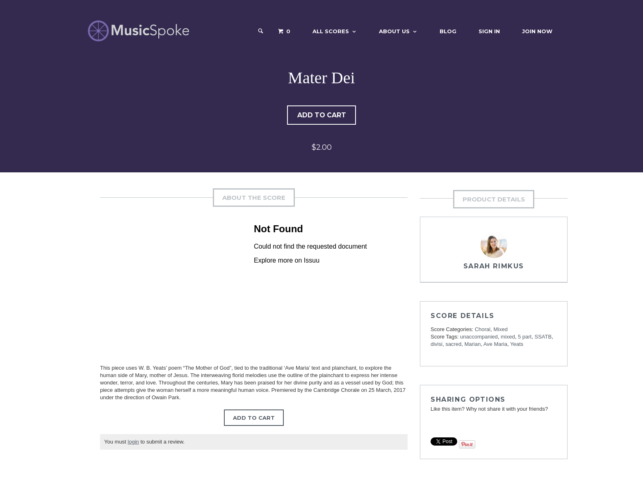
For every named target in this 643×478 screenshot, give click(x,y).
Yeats (516, 344)
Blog (448, 31)
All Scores (330, 31)
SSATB (543, 337)
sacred (453, 344)
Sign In (489, 31)
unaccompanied (479, 337)
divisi (436, 344)
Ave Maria (495, 344)
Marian (472, 344)
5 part (524, 337)
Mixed (500, 330)
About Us (394, 31)
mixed (508, 337)
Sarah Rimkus (493, 266)
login (133, 442)
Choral (482, 330)
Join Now (537, 31)
